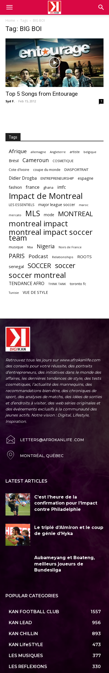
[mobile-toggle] (9, 7)
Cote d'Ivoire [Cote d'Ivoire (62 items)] (19, 169)
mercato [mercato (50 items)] (15, 215)
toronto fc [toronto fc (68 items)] (78, 283)
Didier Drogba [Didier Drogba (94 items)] (23, 178)
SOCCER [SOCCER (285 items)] (39, 266)
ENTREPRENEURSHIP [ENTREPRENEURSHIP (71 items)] (57, 178)
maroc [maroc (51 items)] (83, 205)
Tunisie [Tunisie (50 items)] (14, 293)
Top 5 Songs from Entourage (41, 94)
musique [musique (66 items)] (16, 246)
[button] (101, 7)
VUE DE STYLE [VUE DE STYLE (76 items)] (35, 292)
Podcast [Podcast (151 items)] (38, 256)
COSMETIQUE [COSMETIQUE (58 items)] (63, 161)
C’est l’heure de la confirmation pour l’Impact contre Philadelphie (65, 503)
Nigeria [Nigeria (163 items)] (46, 246)
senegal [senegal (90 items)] (16, 266)
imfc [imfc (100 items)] (61, 187)
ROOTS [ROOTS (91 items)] (84, 256)
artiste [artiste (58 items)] (75, 152)
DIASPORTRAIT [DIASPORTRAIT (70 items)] (76, 169)
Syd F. (10, 101)
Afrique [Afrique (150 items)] (18, 151)
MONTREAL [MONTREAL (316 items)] (75, 213)
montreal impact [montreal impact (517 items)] (38, 223)
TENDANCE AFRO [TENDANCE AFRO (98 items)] (26, 283)
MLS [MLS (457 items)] (32, 213)
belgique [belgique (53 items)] (90, 152)
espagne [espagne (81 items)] (85, 178)
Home (10, 20)
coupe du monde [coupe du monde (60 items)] (47, 169)
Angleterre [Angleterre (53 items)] (58, 152)
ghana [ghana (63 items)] (48, 187)
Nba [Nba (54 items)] (30, 247)
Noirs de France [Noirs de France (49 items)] (70, 247)
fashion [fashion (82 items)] (15, 187)
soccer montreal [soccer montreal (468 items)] (37, 275)
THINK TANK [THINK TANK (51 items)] (57, 284)
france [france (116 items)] (32, 187)
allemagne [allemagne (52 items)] (38, 152)
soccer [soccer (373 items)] (65, 265)
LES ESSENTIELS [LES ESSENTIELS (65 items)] (22, 204)
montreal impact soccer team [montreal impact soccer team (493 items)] (51, 235)
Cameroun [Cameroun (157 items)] (35, 160)
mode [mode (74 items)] (49, 214)
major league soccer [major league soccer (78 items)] (56, 204)
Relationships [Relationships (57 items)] (62, 257)
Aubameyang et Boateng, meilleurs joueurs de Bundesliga (64, 564)
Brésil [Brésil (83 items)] (14, 160)
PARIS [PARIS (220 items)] (17, 256)
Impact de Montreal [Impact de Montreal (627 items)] (46, 196)
